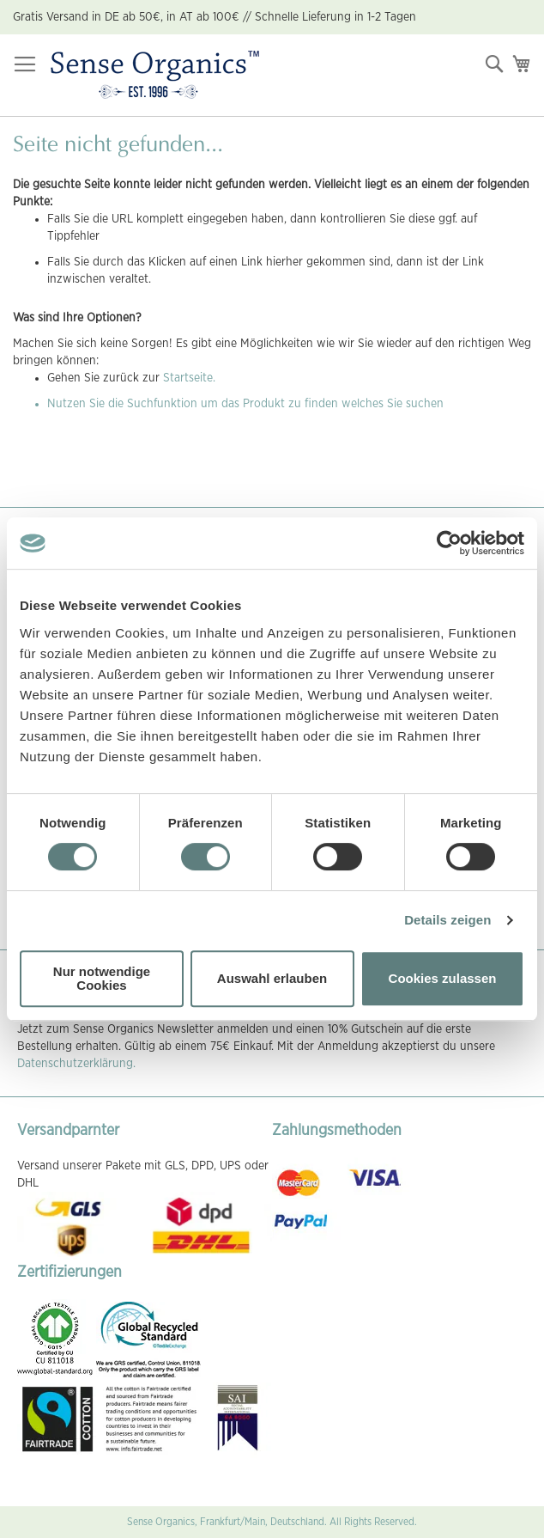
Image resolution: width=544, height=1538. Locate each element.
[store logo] (155, 75)
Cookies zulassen (443, 978)
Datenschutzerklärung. (76, 1064)
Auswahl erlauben (272, 978)
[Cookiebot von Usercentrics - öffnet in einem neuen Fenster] (449, 543)
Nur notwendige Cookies (101, 978)
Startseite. (189, 378)
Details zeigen (447, 919)
